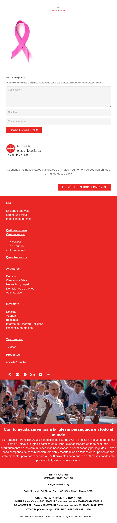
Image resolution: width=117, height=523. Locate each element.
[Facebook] (25, 374)
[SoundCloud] (48, 374)
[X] (33, 374)
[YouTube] (40, 374)
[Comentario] (58, 96)
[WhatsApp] (10, 374)
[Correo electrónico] (58, 121)
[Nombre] (58, 112)
